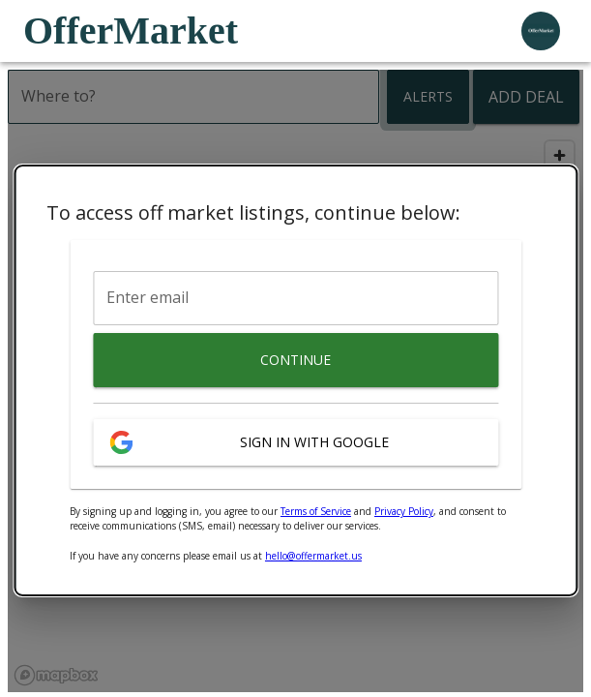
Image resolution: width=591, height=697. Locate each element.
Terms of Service (316, 511)
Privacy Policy (403, 511)
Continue (295, 360)
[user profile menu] (541, 31)
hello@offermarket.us (313, 555)
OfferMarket (130, 30)
